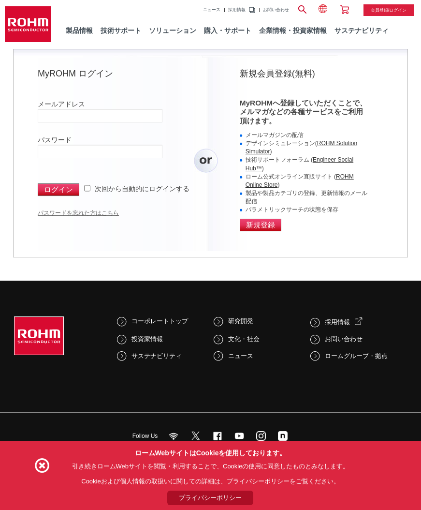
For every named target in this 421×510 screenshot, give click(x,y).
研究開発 (240, 321)
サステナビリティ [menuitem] (361, 30)
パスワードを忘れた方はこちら (78, 213)
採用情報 (237, 10)
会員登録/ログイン (389, 10)
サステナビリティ (156, 356)
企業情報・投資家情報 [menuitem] (293, 30)
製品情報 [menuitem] (79, 30)
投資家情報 (147, 339)
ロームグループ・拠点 (356, 356)
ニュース (211, 10)
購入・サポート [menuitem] (227, 30)
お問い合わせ (276, 10)
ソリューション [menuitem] (172, 30)
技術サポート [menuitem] (121, 30)
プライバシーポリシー (210, 497)
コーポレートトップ (159, 321)
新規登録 (260, 225)
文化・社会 (244, 339)
